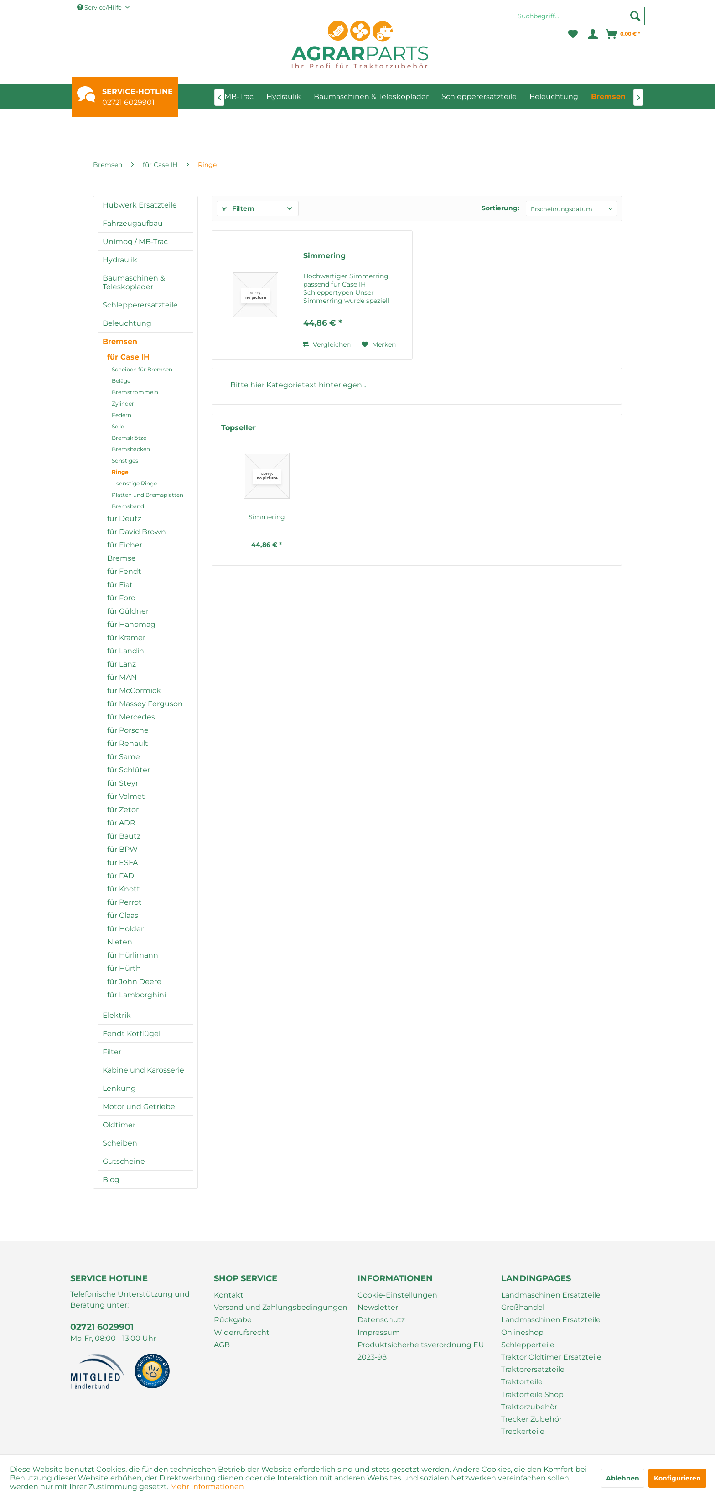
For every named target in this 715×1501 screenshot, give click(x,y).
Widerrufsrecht (241, 1332)
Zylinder (123, 403)
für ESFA (122, 862)
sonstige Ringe (136, 483)
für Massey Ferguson (145, 703)
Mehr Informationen (207, 1486)
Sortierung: (500, 208)
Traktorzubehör (529, 1406)
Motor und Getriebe (139, 1106)
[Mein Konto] (592, 34)
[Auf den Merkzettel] (379, 344)
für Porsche (128, 730)
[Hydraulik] (283, 96)
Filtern (238, 208)
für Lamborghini (136, 994)
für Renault (127, 743)
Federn (121, 415)
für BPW (122, 849)
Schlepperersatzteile (140, 305)
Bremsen (120, 341)
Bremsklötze (129, 437)
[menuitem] (579, 20)
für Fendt (124, 571)
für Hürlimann (132, 955)
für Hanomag (131, 624)
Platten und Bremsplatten (147, 494)
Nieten (119, 942)
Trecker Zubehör (531, 1419)
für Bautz (123, 836)
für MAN (122, 677)
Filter (112, 1052)
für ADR (121, 822)
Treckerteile (522, 1431)
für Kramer (126, 637)
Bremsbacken (131, 449)
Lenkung (119, 1088)
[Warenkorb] (623, 34)
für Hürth (124, 968)
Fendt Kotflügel (132, 1033)
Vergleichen (327, 344)
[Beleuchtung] (554, 96)
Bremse (121, 558)
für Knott (123, 889)
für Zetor (123, 809)
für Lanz (121, 664)
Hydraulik (120, 259)
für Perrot (124, 902)
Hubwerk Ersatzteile (140, 205)
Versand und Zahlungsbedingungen (280, 1307)
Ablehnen (622, 1478)
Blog (111, 1179)
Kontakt (229, 1295)
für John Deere (134, 981)
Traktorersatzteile (533, 1369)
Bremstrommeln (135, 392)
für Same (123, 756)
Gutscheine (124, 1161)
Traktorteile (522, 1381)
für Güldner (128, 611)
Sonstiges (125, 460)
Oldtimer (119, 1125)
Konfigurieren (677, 1478)
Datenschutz (381, 1319)
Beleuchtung (127, 323)
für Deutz (124, 518)
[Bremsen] (608, 96)
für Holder (125, 928)
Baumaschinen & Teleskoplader (134, 282)
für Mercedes (131, 717)
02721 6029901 (128, 102)
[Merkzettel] (573, 34)
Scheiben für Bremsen (142, 369)
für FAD (120, 875)
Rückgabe (233, 1319)
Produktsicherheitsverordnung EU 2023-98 (421, 1350)
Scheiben (120, 1143)
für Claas (122, 915)
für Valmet (126, 796)
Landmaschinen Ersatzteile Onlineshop (551, 1325)
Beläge (121, 380)
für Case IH (128, 357)
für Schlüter (128, 770)
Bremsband (128, 506)
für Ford (121, 598)
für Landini (126, 650)
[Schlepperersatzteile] (479, 96)
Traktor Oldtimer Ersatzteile (551, 1357)
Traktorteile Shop (532, 1394)
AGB (222, 1344)
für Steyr (122, 783)
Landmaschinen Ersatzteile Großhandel (551, 1301)
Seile (118, 426)
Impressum (379, 1332)
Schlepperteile (527, 1344)
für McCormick (134, 690)
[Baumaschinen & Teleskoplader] (371, 96)
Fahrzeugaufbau (133, 223)
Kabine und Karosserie (143, 1070)
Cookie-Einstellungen (397, 1295)
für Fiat (120, 584)
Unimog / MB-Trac (135, 241)
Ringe (120, 472)
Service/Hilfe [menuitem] (100, 7)
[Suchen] (635, 16)
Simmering (324, 255)
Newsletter (378, 1307)
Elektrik (117, 1015)
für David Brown (136, 531)
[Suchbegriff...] (579, 16)
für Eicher (124, 545)
